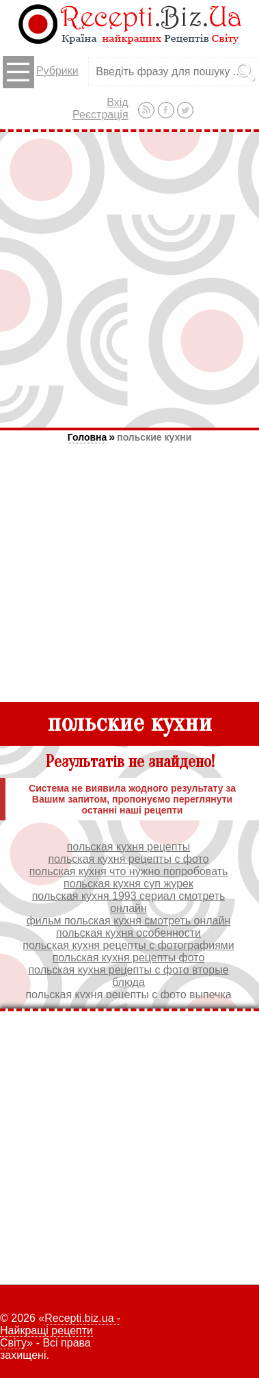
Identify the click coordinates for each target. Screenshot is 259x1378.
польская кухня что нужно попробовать (128, 871)
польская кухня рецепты (129, 847)
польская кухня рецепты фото (129, 957)
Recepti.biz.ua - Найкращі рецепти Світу (60, 1330)
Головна (87, 437)
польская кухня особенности (128, 933)
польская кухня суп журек (128, 883)
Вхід (117, 102)
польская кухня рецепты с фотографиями (128, 945)
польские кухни (154, 437)
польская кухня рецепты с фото (128, 859)
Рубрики (41, 72)
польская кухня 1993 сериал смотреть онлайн (129, 902)
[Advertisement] (129, 279)
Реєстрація (100, 114)
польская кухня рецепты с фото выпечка (128, 994)
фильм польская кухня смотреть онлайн (129, 920)
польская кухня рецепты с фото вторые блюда (128, 976)
